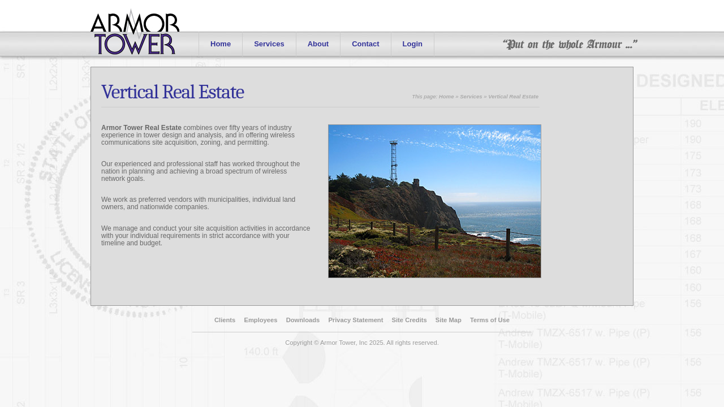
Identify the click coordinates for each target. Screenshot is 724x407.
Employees (260, 320)
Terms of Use (490, 320)
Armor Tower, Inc (344, 342)
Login (413, 44)
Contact (365, 44)
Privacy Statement (355, 320)
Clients (224, 320)
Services (269, 44)
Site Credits (409, 320)
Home (220, 44)
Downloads (303, 320)
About (318, 44)
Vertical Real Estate (172, 91)
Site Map (449, 320)
